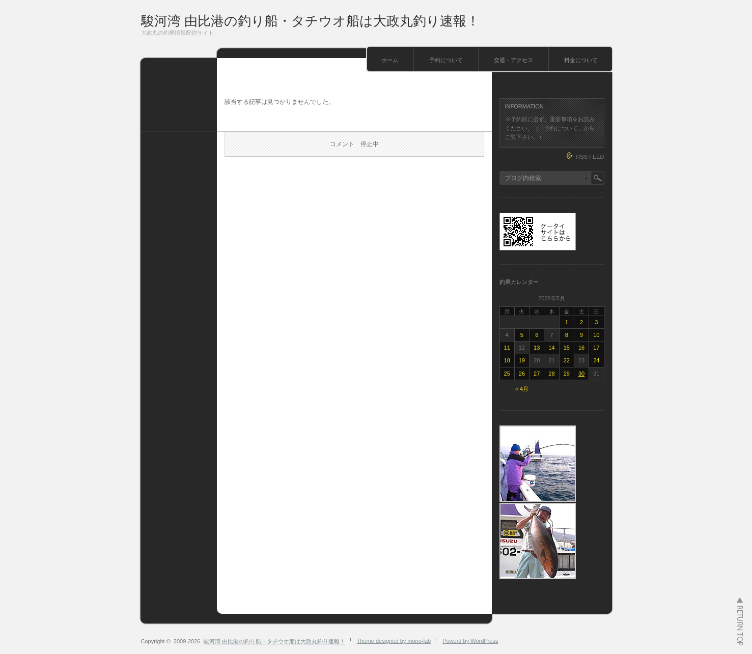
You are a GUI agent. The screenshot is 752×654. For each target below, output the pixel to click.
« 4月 (521, 389)
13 (537, 348)
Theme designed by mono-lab (394, 641)
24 (596, 360)
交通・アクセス (513, 60)
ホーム (389, 60)
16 (581, 348)
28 (551, 374)
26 (522, 374)
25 (507, 374)
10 (596, 335)
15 (567, 348)
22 (567, 360)
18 (507, 360)
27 (537, 374)
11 (507, 348)
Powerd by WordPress (470, 641)
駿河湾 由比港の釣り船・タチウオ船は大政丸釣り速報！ (310, 21)
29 (567, 374)
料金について (581, 60)
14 (551, 348)
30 (581, 374)
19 (522, 360)
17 (596, 348)
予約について (446, 60)
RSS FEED (590, 157)
